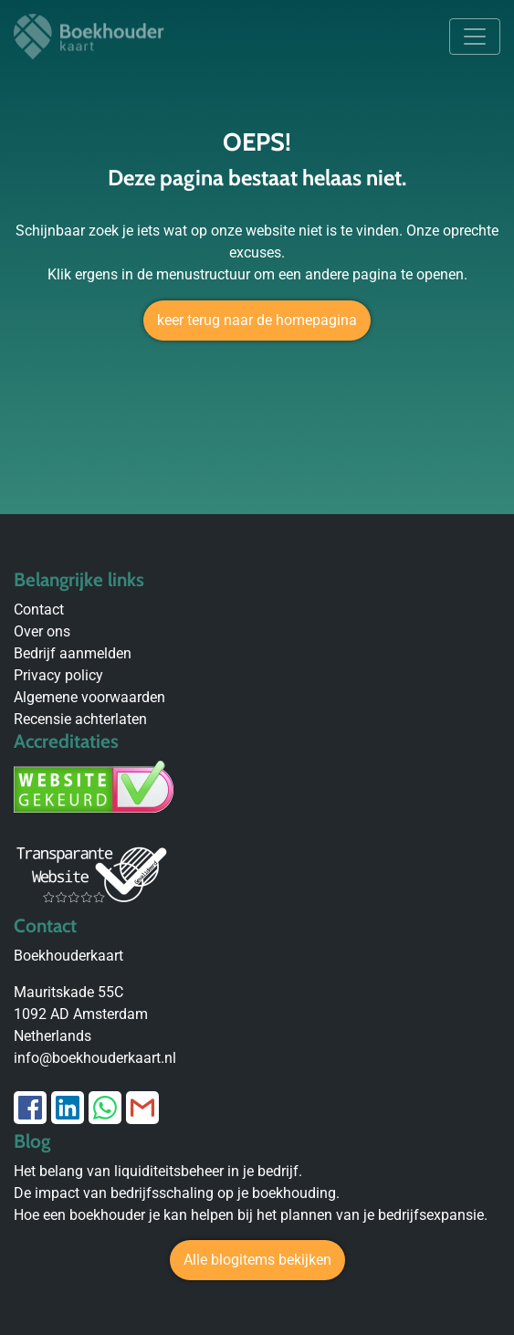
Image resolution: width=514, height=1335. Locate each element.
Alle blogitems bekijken (257, 1259)
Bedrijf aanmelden (72, 653)
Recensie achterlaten (80, 719)
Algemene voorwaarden (89, 697)
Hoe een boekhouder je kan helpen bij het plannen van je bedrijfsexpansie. (251, 1215)
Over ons (42, 631)
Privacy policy (58, 675)
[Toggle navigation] (474, 36)
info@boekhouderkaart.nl (95, 1058)
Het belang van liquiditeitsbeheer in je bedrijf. (158, 1171)
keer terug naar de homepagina (257, 320)
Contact (39, 609)
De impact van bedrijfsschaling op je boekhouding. (177, 1193)
